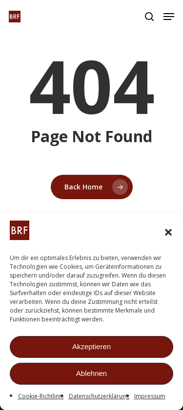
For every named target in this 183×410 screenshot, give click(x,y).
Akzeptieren (91, 348)
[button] (168, 234)
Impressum (149, 397)
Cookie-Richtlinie (41, 397)
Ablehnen (91, 375)
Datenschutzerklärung (99, 397)
